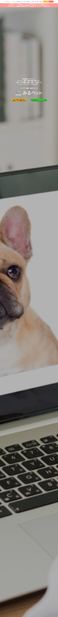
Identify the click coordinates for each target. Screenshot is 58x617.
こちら (41, 6)
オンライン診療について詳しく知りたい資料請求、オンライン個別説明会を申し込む (19, 100)
